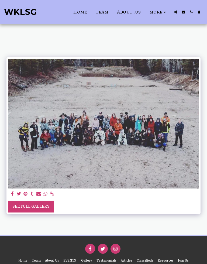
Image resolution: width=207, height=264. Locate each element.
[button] (175, 12)
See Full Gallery (30, 206)
